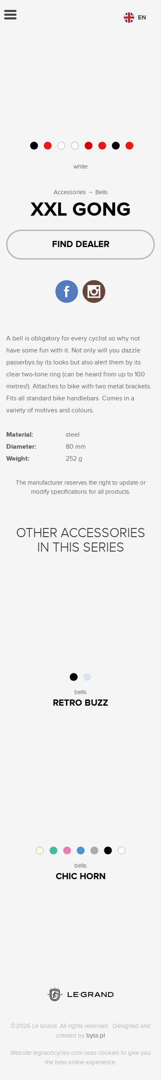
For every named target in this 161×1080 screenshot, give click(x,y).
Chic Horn (81, 876)
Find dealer (80, 244)
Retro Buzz (80, 703)
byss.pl (95, 1035)
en (135, 17)
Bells (101, 192)
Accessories (70, 192)
